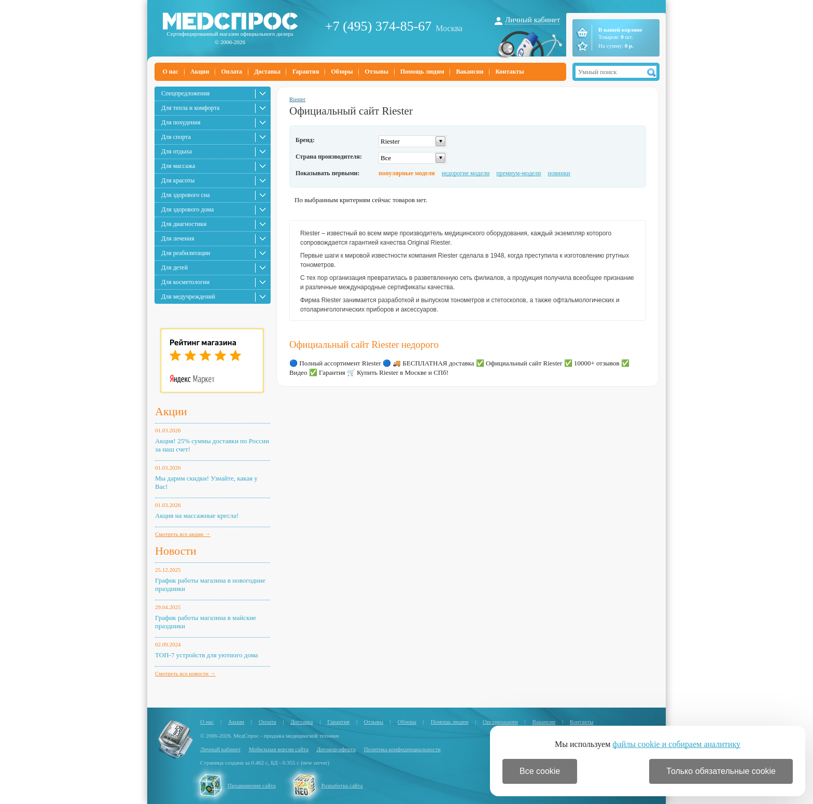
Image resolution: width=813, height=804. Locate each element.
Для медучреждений (188, 296)
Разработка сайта (342, 785)
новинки (559, 173)
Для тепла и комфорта (190, 107)
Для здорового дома (187, 209)
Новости (176, 550)
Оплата (231, 71)
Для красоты (177, 180)
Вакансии (470, 71)
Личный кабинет (532, 20)
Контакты (509, 71)
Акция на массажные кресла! (197, 515)
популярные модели (407, 173)
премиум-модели (518, 173)
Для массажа (178, 166)
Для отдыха (176, 151)
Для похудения (180, 122)
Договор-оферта (336, 749)
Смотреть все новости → (185, 673)
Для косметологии (185, 282)
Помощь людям (422, 71)
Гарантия (305, 71)
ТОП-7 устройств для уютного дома (206, 655)
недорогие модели (465, 173)
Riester (297, 99)
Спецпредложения (185, 93)
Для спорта (176, 136)
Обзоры (342, 71)
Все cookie (540, 771)
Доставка (267, 71)
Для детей (174, 267)
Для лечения (177, 238)
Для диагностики (183, 224)
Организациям (500, 721)
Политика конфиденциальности (402, 749)
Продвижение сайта (252, 785)
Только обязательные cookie (721, 771)
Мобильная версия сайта (279, 749)
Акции (199, 71)
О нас (171, 71)
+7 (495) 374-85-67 (378, 26)
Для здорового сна (185, 195)
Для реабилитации (185, 253)
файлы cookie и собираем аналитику (676, 744)
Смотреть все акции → (183, 534)
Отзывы (376, 71)
